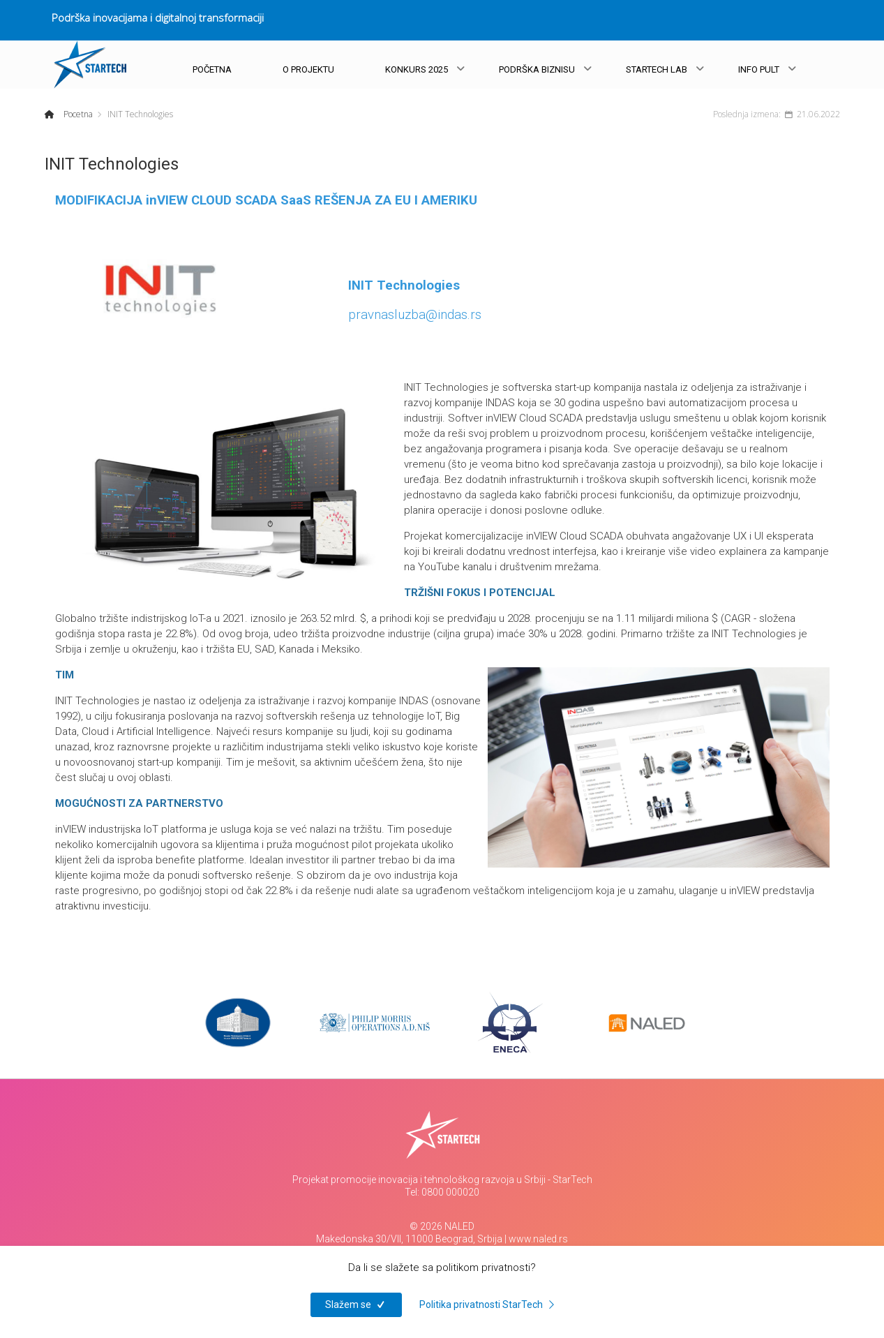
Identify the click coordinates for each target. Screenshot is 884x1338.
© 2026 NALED (442, 1226)
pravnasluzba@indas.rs (414, 314)
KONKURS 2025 (416, 69)
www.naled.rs (538, 1238)
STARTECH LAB (656, 69)
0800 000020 (450, 1192)
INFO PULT (758, 69)
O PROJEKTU (308, 69)
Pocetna (77, 114)
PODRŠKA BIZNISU (537, 69)
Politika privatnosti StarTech (489, 1304)
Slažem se (356, 1304)
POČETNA (212, 69)
